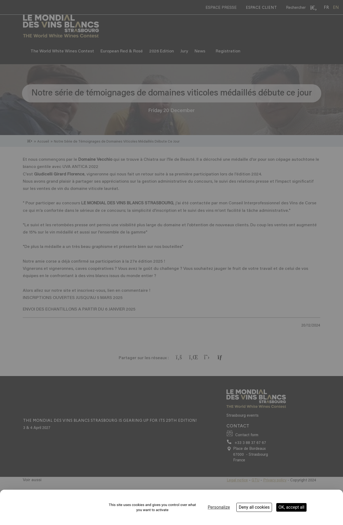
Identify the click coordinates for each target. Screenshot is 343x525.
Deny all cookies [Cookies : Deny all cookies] (254, 507)
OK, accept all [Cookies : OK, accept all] (291, 507)
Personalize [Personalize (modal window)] (219, 507)
